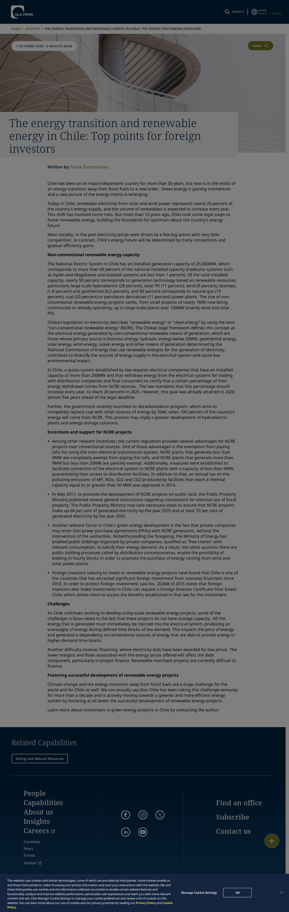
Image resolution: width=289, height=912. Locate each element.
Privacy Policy (146, 903)
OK (238, 892)
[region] (144, 893)
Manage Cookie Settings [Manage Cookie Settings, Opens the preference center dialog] (199, 892)
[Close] (282, 892)
